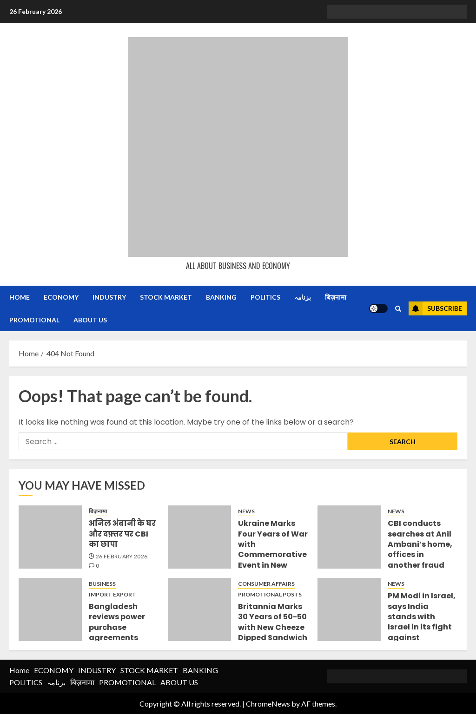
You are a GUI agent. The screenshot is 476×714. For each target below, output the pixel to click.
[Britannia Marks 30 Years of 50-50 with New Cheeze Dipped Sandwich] (199, 609)
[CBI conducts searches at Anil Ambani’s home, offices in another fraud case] (349, 537)
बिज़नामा (335, 297)
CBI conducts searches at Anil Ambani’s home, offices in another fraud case (420, 549)
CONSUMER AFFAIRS (266, 583)
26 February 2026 (122, 556)
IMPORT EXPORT (112, 594)
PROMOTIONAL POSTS (270, 594)
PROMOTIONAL (34, 320)
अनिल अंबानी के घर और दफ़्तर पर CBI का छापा (122, 534)
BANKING (221, 297)
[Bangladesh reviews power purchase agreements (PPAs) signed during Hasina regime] (50, 609)
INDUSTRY (109, 297)
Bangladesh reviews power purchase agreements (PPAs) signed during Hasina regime (117, 637)
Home (19, 297)
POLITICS (265, 297)
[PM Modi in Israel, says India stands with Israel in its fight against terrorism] (349, 609)
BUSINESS (102, 583)
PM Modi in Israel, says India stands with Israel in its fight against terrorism (422, 621)
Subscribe (435, 308)
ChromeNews (268, 703)
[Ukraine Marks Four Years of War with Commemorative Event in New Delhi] (199, 537)
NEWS (246, 511)
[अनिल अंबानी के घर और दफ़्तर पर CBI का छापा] (50, 537)
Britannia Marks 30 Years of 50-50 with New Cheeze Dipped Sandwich (272, 622)
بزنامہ (302, 297)
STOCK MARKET (166, 297)
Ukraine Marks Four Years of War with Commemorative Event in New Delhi (273, 549)
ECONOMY (61, 297)
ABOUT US (90, 320)
